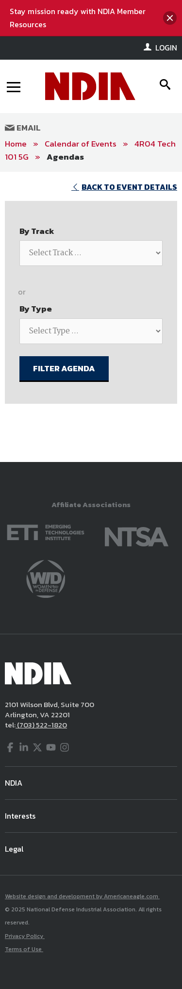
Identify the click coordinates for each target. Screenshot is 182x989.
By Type (35, 308)
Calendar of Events (80, 143)
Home (16, 143)
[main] (91, 317)
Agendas (65, 156)
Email (23, 127)
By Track (36, 231)
